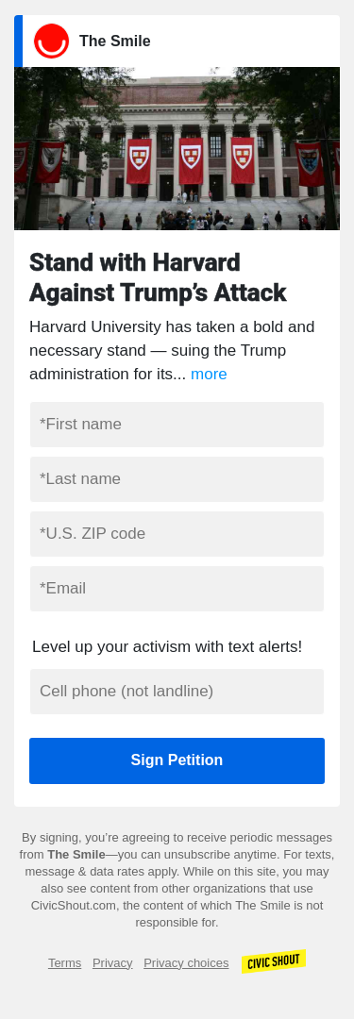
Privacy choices (185, 963)
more (209, 374)
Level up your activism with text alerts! (167, 647)
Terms (64, 963)
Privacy (113, 963)
